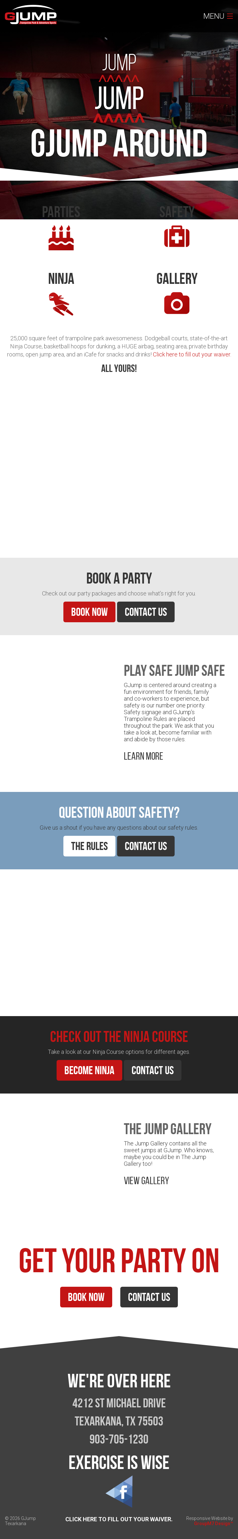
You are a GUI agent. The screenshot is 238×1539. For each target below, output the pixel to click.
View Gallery (146, 1180)
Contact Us (146, 611)
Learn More (24, 521)
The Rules (89, 846)
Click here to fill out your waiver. (192, 354)
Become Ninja (89, 1070)
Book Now (89, 611)
